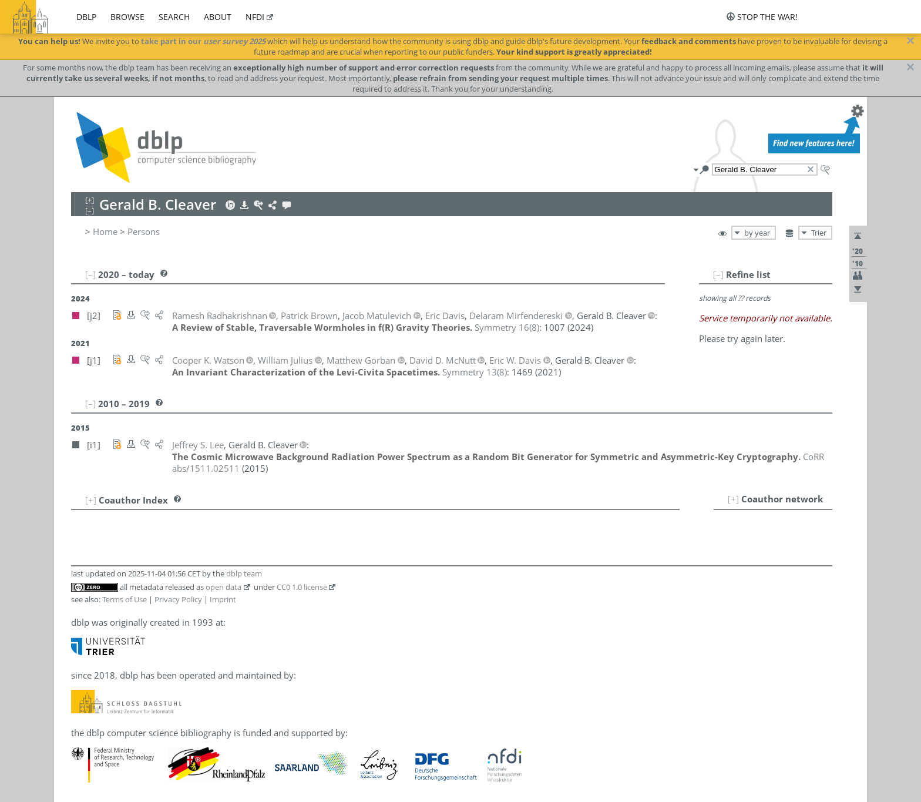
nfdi (255, 16)
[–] (718, 274)
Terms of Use (124, 599)
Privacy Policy (178, 599)
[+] (733, 499)
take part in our (203, 41)
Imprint (223, 599)
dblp (86, 16)
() (507, 327)
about (217, 16)
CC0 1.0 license (302, 587)
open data (223, 587)
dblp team (244, 573)
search (174, 16)
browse (127, 16)
